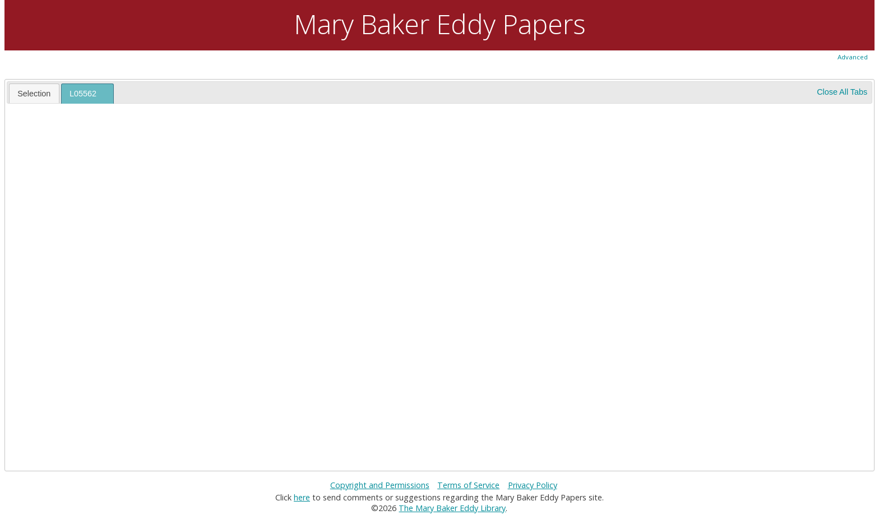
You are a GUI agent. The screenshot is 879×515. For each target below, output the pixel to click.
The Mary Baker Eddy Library (452, 508)
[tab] (34, 93)
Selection (33, 93)
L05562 (83, 93)
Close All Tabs (842, 91)
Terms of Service (468, 485)
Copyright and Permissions (379, 485)
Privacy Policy (532, 485)
